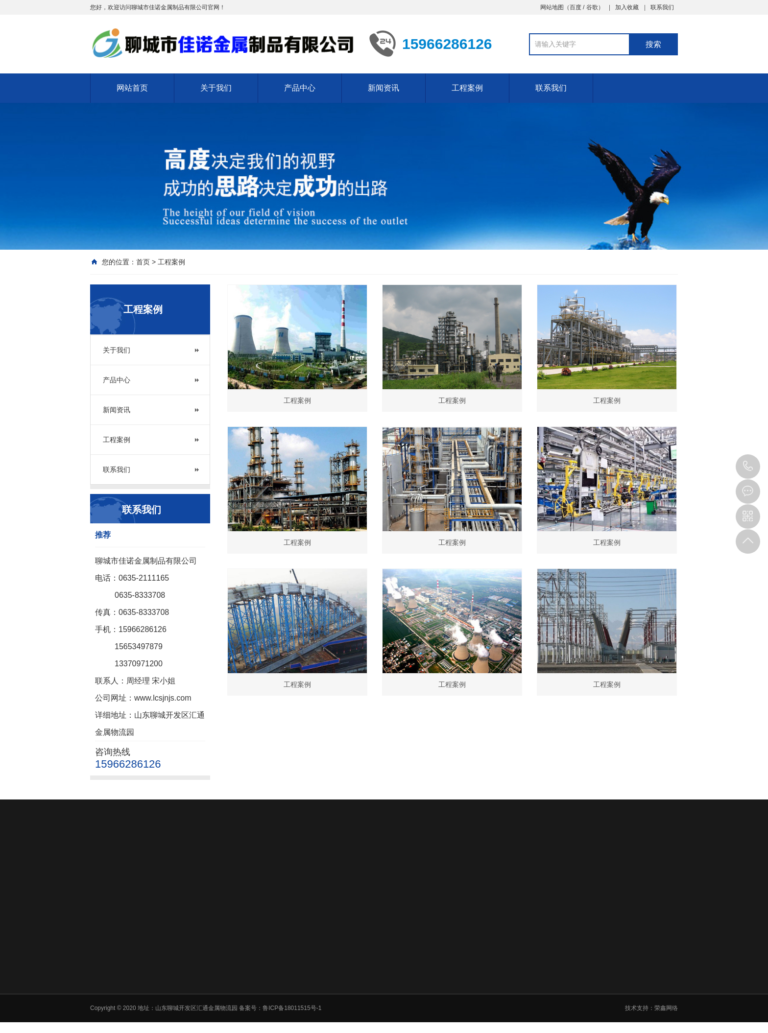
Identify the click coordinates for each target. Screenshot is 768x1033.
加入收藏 (627, 7)
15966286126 (748, 466)
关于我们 (216, 88)
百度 (575, 7)
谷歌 (592, 7)
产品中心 (299, 88)
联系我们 (662, 7)
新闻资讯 (383, 88)
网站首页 (132, 88)
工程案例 (467, 88)
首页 (143, 262)
